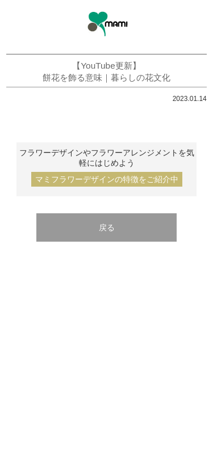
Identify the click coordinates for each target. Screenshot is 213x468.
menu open (16, 23)
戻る (107, 227)
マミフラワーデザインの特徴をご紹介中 (106, 179)
